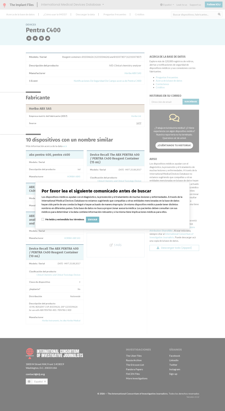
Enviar (92, 219)
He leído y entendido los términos (64, 219)
